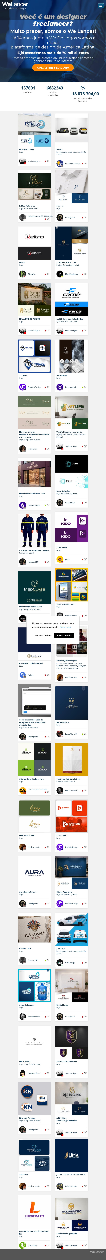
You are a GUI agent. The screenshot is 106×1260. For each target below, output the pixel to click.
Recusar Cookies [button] (43, 635)
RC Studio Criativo (72, 163)
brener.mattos (71, 615)
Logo (21, 152)
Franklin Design (34, 387)
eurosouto (32, 1245)
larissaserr (32, 449)
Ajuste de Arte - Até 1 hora (67, 321)
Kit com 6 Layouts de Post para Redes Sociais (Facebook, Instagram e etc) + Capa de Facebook (71, 666)
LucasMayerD (71, 734)
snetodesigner (34, 161)
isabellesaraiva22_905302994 (40, 216)
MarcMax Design (72, 274)
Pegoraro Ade (71, 387)
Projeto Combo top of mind (67, 265)
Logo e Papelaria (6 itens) (29, 439)
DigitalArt (31, 274)
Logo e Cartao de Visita (28, 208)
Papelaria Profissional (28, 727)
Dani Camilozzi (34, 1073)
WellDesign (70, 962)
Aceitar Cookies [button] (64, 635)
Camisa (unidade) (26, 553)
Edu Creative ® (71, 790)
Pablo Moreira (71, 1186)
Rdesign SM (70, 217)
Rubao (31, 675)
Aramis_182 (33, 960)
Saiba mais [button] (65, 627)
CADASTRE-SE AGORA (53, 67)
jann (67, 559)
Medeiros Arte (71, 677)
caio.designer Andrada (37, 789)
